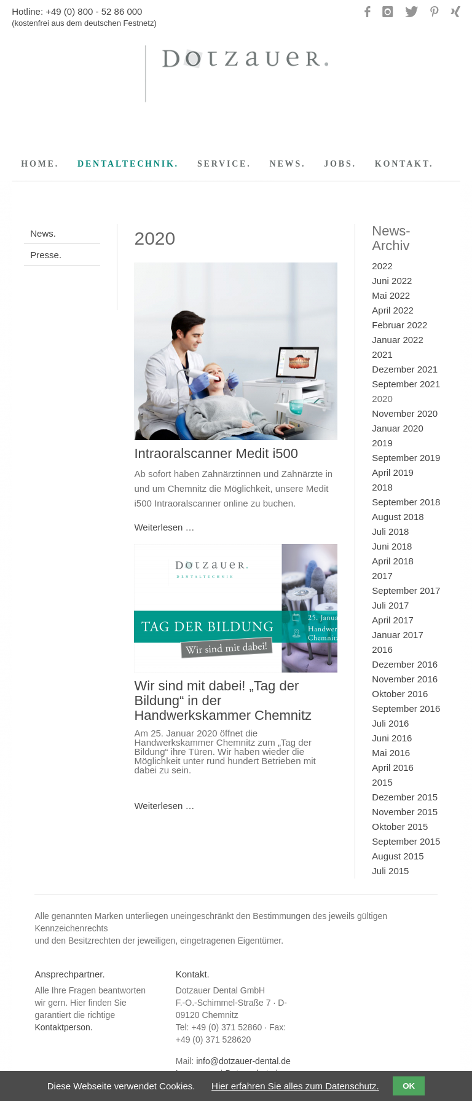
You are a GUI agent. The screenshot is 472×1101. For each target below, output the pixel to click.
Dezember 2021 (405, 369)
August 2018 (397, 516)
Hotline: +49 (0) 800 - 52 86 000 (77, 11)
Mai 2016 (391, 753)
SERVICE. (224, 163)
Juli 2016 (390, 723)
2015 (382, 782)
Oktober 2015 (400, 826)
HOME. (40, 163)
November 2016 (405, 679)
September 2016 (406, 708)
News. (43, 233)
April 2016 (393, 767)
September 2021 (406, 384)
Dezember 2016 (405, 664)
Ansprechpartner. (69, 974)
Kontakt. (193, 974)
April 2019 (393, 472)
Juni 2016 (392, 738)
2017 (382, 575)
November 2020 (405, 413)
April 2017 (393, 620)
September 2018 (406, 502)
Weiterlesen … (164, 527)
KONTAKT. (404, 163)
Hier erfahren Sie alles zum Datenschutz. (295, 1086)
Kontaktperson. (63, 1027)
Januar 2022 (397, 339)
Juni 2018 (392, 546)
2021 (382, 354)
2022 (382, 266)
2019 (382, 443)
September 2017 (406, 590)
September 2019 (406, 457)
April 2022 (393, 310)
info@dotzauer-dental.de (243, 1061)
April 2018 (393, 561)
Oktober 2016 (400, 694)
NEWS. (288, 163)
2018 (382, 487)
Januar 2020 (397, 428)
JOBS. (340, 163)
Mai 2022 (391, 295)
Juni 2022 (392, 280)
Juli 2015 (390, 871)
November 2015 (405, 812)
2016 (382, 649)
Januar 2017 (397, 634)
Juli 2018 (390, 531)
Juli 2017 (390, 605)
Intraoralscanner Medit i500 (216, 453)
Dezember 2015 (405, 797)
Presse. (45, 255)
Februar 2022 (399, 325)
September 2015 (406, 841)
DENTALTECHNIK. (128, 163)
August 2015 (397, 856)
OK (409, 1086)
